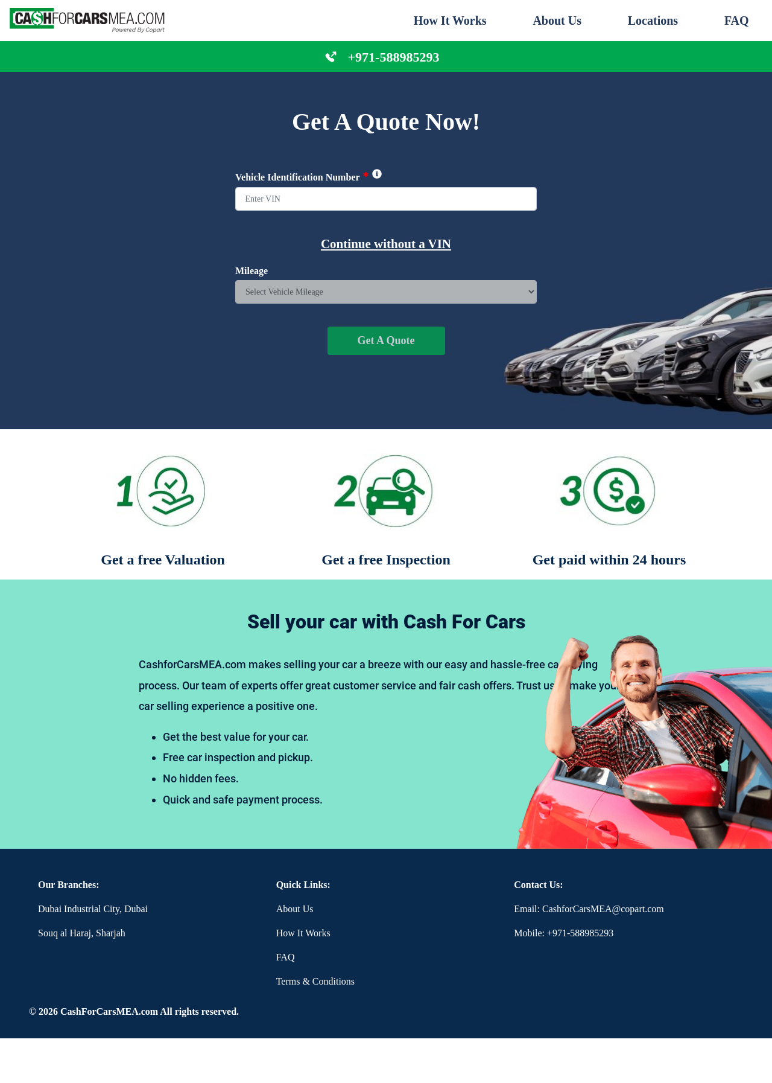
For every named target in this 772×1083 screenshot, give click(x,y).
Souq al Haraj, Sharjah (81, 933)
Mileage (251, 271)
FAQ (736, 20)
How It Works (450, 20)
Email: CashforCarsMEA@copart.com (588, 909)
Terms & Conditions (315, 981)
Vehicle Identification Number (308, 176)
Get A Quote (386, 340)
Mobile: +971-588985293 (563, 933)
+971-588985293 (394, 57)
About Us (557, 20)
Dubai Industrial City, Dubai (93, 909)
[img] (377, 174)
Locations (653, 20)
